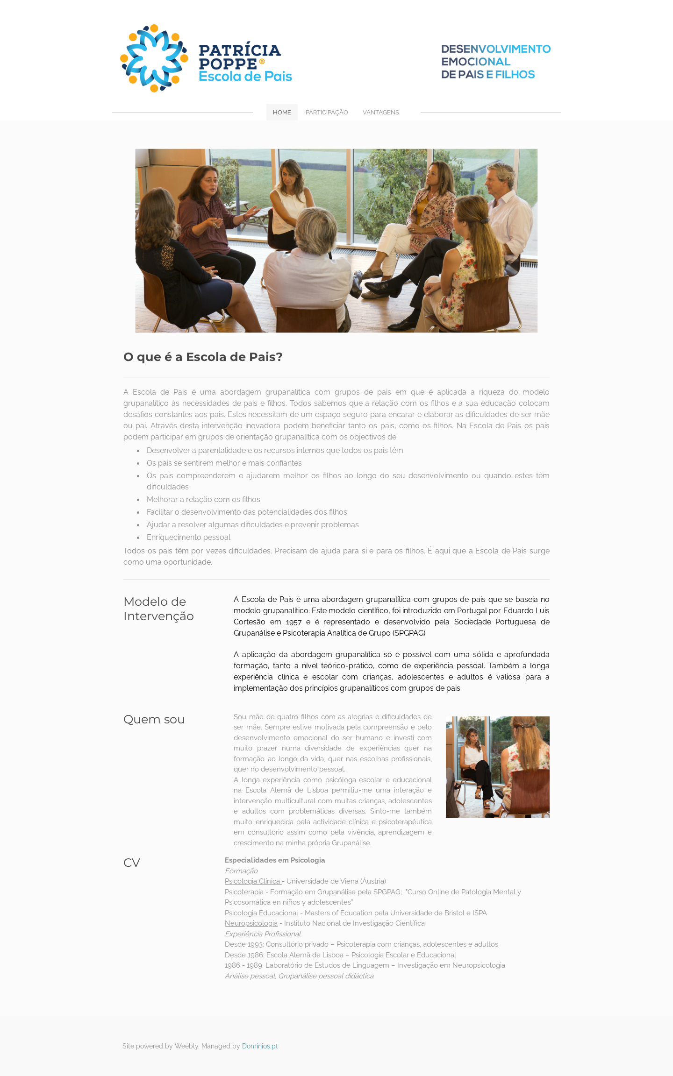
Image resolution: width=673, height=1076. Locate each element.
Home (282, 112)
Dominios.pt (260, 1046)
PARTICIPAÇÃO (327, 112)
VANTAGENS (381, 112)
